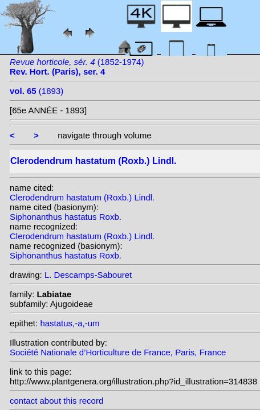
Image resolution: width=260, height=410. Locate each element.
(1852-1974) (77, 66)
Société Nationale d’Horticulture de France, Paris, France (118, 352)
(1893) (36, 91)
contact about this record (56, 400)
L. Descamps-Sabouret (88, 275)
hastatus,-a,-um (69, 323)
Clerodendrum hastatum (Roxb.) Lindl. (82, 197)
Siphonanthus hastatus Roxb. (65, 217)
